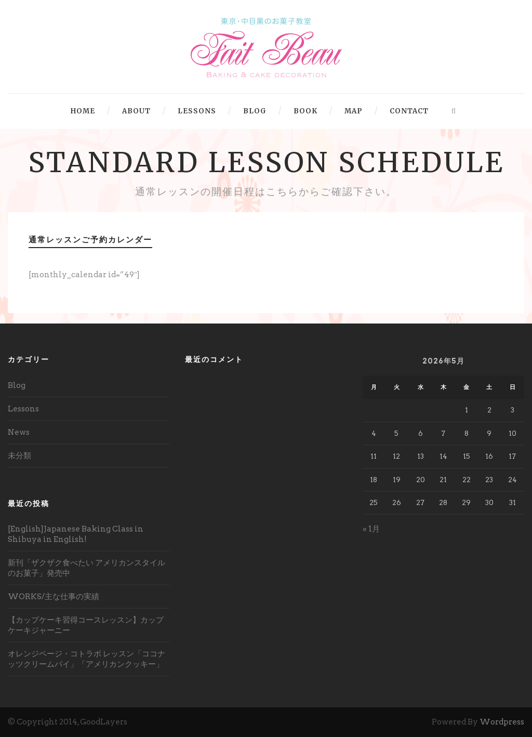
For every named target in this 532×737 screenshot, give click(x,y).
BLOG (255, 111)
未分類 (19, 455)
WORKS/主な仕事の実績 (53, 596)
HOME (83, 111)
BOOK (305, 111)
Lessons (23, 408)
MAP (353, 111)
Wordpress (502, 722)
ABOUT (136, 111)
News (19, 432)
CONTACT (409, 111)
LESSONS (197, 111)
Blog (16, 385)
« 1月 (371, 529)
